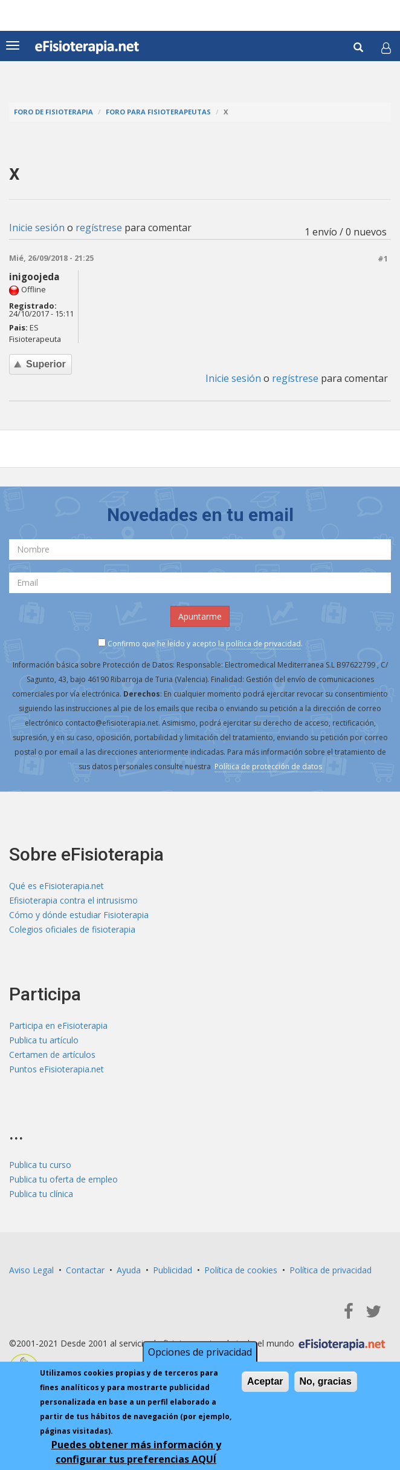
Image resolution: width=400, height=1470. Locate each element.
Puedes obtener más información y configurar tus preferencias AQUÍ (136, 1452)
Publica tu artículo (44, 1040)
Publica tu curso (40, 1164)
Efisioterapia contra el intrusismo (73, 900)
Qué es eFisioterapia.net (56, 885)
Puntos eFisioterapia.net (56, 1069)
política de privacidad (263, 643)
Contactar (85, 1270)
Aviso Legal (31, 1270)
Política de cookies (240, 1270)
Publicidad (172, 1270)
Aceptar (265, 1381)
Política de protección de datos (268, 766)
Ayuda (129, 1270)
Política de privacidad (330, 1270)
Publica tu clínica (41, 1193)
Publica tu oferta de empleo (63, 1179)
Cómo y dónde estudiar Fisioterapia (79, 914)
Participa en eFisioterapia (58, 1025)
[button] (386, 48)
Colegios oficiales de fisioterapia (72, 929)
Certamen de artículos (52, 1054)
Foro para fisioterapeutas (158, 111)
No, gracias (326, 1381)
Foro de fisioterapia (53, 111)
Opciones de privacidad (200, 1352)
